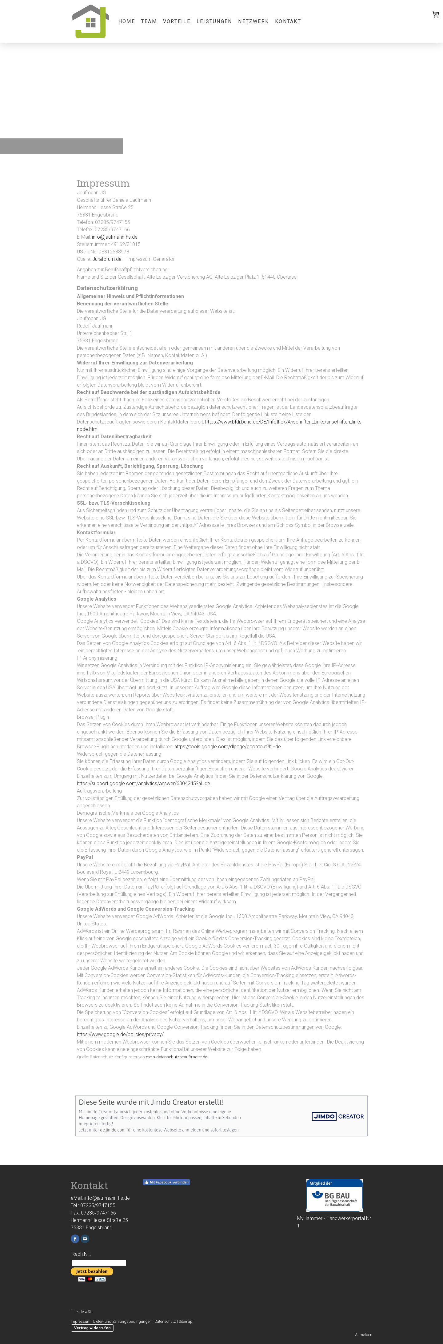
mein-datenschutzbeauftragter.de (176, 1057)
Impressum (80, 1321)
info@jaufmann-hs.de (115, 237)
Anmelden (363, 1334)
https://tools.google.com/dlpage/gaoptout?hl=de (227, 747)
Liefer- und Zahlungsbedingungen (122, 1321)
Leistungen (214, 21)
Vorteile (176, 21)
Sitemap (186, 1321)
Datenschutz (165, 1321)
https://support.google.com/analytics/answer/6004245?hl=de (143, 783)
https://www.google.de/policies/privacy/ (120, 1034)
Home (126, 21)
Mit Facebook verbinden (166, 1182)
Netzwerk (253, 21)
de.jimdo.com (113, 1129)
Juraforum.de (107, 259)
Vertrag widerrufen (92, 1328)
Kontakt (288, 21)
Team (149, 21)
